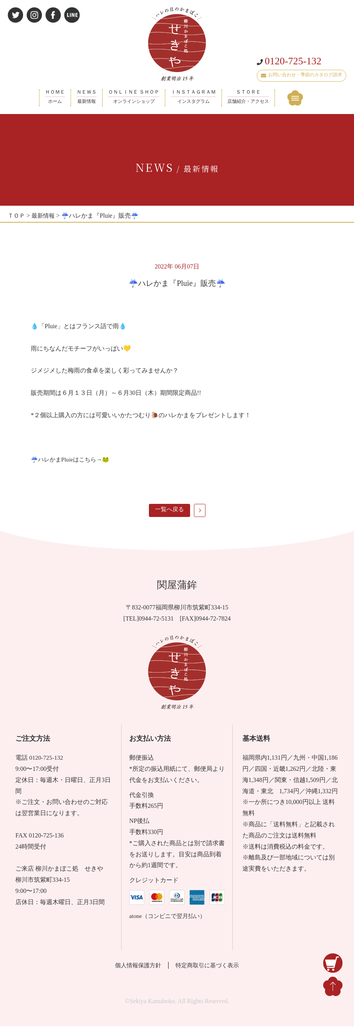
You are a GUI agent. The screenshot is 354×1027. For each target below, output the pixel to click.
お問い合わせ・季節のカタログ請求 (301, 81)
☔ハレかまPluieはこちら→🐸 (72, 459)
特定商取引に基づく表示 (210, 966)
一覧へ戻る (169, 509)
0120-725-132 (289, 68)
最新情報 (45, 215)
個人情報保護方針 (135, 966)
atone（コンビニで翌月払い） (169, 916)
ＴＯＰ (17, 215)
